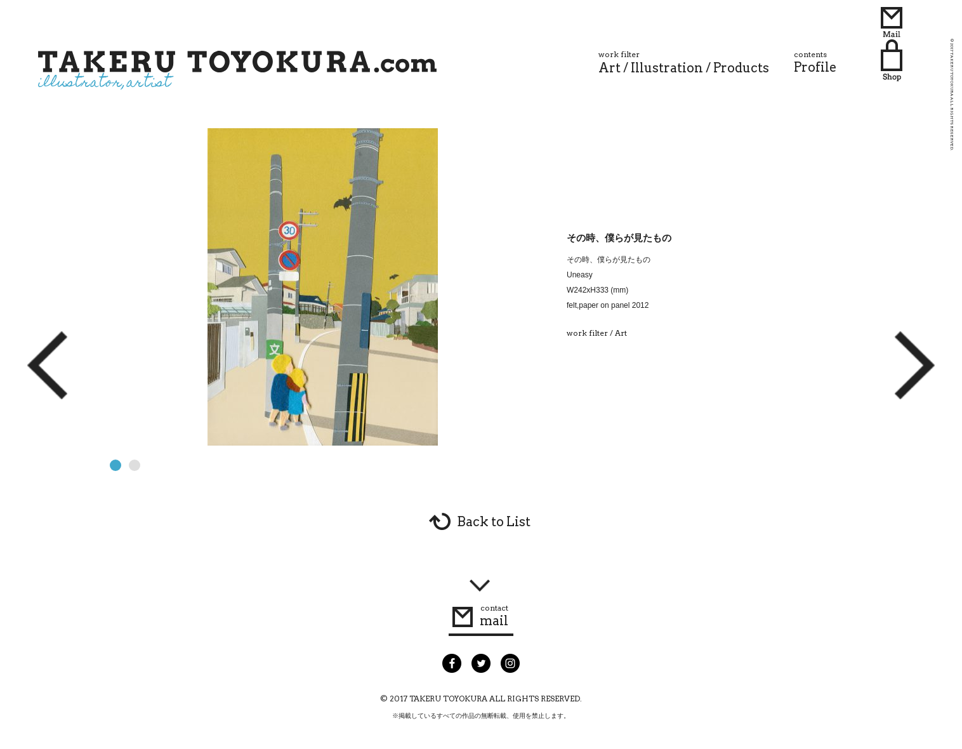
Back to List (493, 521)
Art (609, 68)
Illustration (667, 68)
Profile (815, 62)
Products (741, 68)
